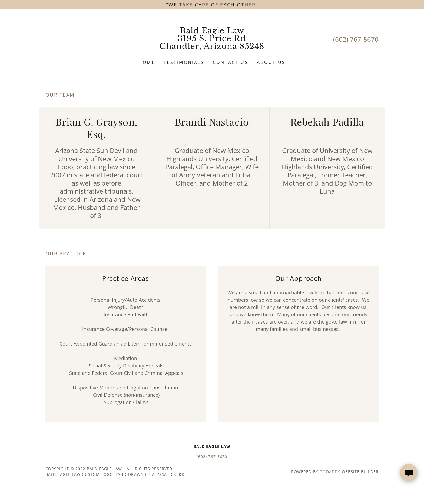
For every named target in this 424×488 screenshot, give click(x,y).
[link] (212, 47)
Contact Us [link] (230, 62)
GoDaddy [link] (330, 471)
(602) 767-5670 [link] (356, 39)
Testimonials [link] (184, 62)
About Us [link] (271, 62)
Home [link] (146, 62)
